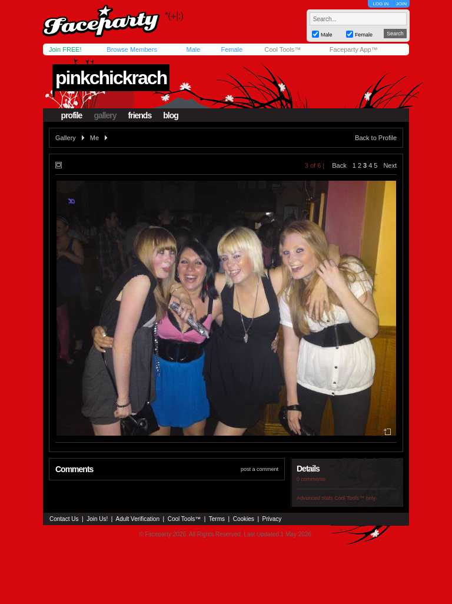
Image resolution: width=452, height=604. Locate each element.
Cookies (243, 519)
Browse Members (132, 49)
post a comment (259, 469)
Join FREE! (65, 49)
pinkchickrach (111, 77)
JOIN (401, 3)
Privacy (272, 519)
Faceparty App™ (354, 49)
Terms (217, 519)
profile (71, 115)
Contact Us (63, 519)
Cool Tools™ (282, 49)
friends (140, 115)
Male (193, 49)
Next (390, 165)
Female (231, 49)
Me (94, 137)
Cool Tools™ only (354, 498)
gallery (105, 115)
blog (170, 115)
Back (339, 165)
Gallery (65, 137)
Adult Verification (137, 519)
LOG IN (380, 3)
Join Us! (97, 519)
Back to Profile (376, 137)
